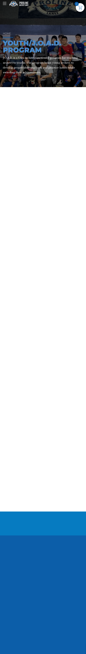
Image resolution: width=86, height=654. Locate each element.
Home (7, 33)
